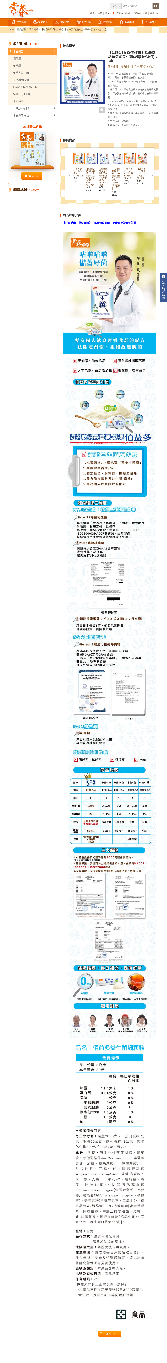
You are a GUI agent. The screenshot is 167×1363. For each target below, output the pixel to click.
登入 (92, 13)
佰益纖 (17, 65)
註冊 (100, 13)
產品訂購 (83, 22)
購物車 (109, 13)
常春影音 (40, 22)
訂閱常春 (62, 22)
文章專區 (19, 22)
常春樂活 (33, 29)
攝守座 (17, 58)
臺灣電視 (105, 22)
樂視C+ (154, 13)
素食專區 (18, 101)
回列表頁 (108, 1333)
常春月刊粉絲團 (163, 287)
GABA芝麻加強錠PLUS (26, 87)
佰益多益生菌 (140, 13)
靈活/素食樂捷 (21, 79)
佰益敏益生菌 (123, 13)
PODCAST (148, 22)
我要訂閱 (32, 175)
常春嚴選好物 (34, 115)
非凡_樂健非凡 (34, 108)
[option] (82, 82)
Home (11, 29)
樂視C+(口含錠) (22, 94)
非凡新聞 (126, 22)
